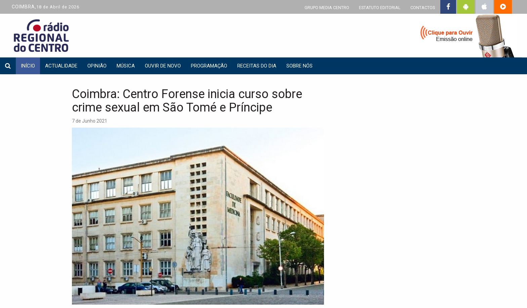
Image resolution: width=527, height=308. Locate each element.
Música (126, 66)
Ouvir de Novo (163, 66)
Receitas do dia (256, 66)
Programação (209, 66)
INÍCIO (28, 66)
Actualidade (61, 66)
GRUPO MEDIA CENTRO (327, 7)
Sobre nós (299, 66)
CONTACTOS (422, 7)
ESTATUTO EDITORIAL (380, 7)
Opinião (97, 66)
